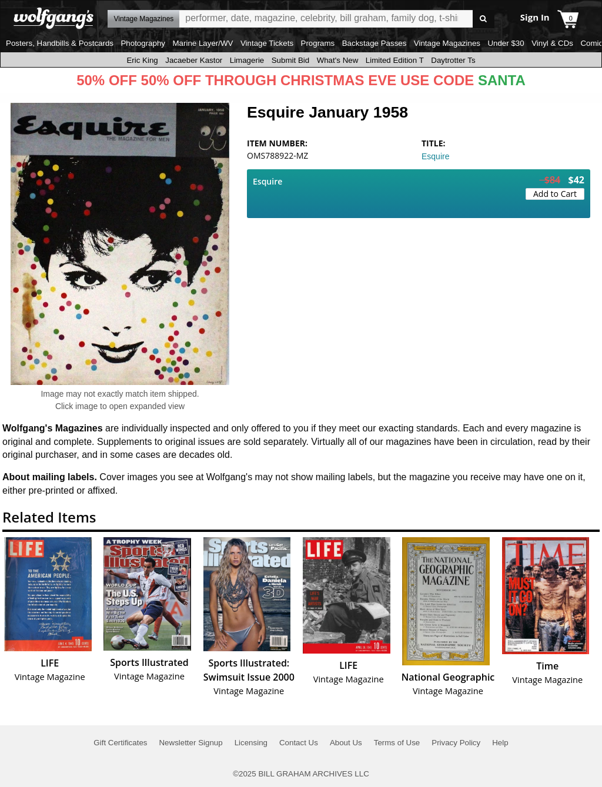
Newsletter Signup (190, 742)
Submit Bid (290, 60)
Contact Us (298, 742)
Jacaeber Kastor (193, 60)
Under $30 (505, 43)
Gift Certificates (120, 742)
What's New (338, 60)
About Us (346, 742)
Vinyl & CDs (552, 43)
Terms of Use (397, 742)
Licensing (251, 742)
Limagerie (247, 60)
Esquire (435, 156)
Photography (143, 43)
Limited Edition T (395, 60)
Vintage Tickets (266, 43)
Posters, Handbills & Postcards (59, 43)
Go (483, 19)
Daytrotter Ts (453, 60)
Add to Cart (555, 193)
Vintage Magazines (447, 43)
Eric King (142, 60)
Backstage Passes (374, 43)
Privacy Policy (456, 742)
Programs (318, 43)
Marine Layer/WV (202, 43)
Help (500, 742)
